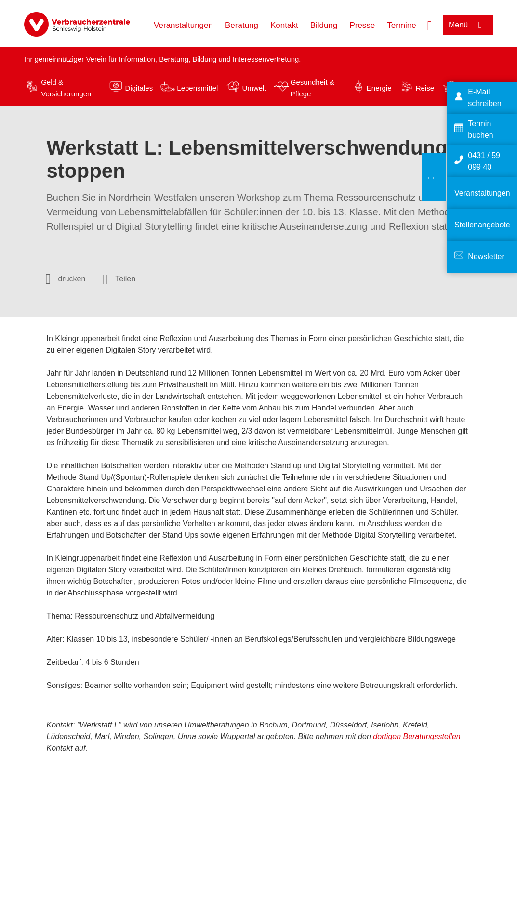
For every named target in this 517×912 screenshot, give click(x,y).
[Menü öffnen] (468, 25)
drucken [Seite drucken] (71, 279)
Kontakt (284, 25)
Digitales (139, 88)
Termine (401, 25)
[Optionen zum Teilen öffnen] (119, 278)
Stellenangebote (482, 225)
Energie (379, 88)
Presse (362, 25)
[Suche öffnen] (429, 24)
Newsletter (486, 256)
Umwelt (254, 88)
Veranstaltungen (183, 25)
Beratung (241, 25)
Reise (425, 88)
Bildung (324, 25)
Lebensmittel (197, 88)
